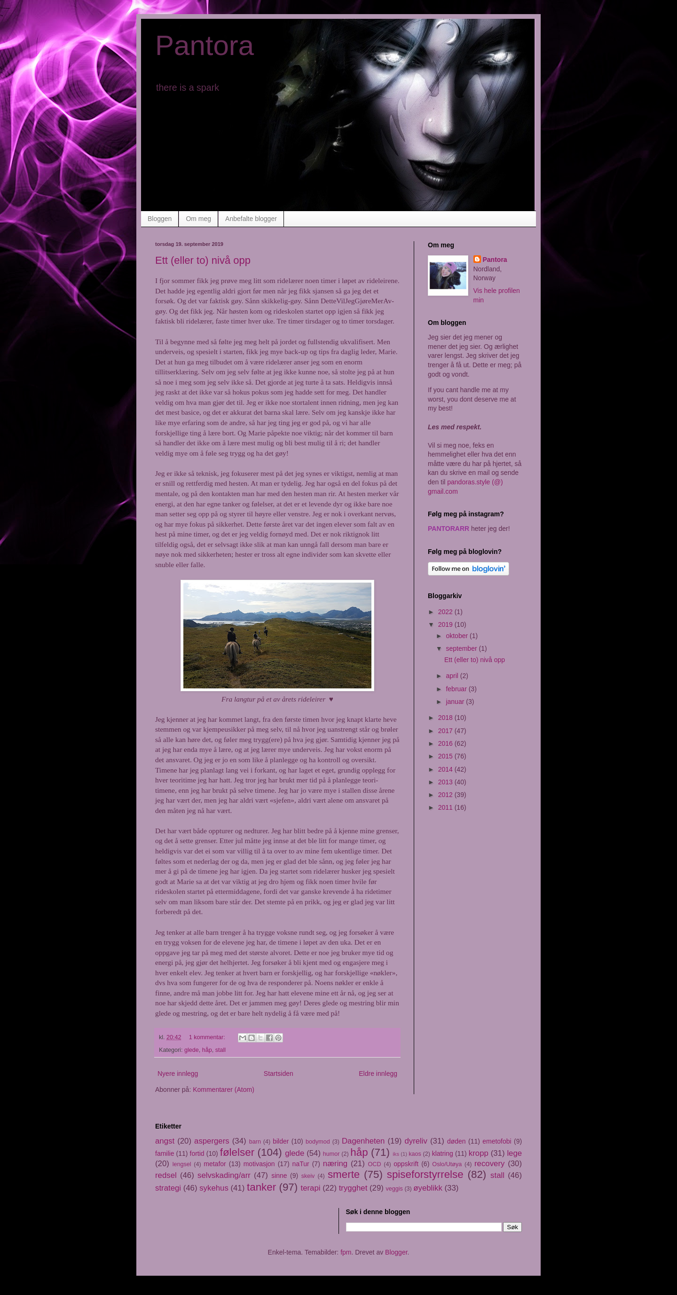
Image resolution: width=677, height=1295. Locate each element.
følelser (237, 1152)
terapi (311, 1188)
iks (396, 1154)
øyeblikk (427, 1188)
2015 (446, 756)
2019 (446, 624)
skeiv (308, 1176)
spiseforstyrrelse (425, 1174)
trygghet (353, 1188)
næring (335, 1163)
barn (255, 1141)
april (453, 675)
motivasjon (259, 1164)
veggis (394, 1188)
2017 (446, 730)
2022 (446, 612)
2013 (446, 782)
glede (191, 1050)
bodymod (318, 1141)
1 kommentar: (208, 1037)
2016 (446, 743)
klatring (442, 1153)
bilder (281, 1141)
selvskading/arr (224, 1175)
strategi (168, 1188)
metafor (215, 1164)
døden (456, 1141)
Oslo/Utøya (447, 1164)
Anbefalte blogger (251, 218)
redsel (166, 1175)
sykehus (213, 1188)
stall (220, 1050)
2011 (446, 807)
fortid (197, 1153)
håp (207, 1050)
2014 (446, 769)
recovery (489, 1163)
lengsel (182, 1164)
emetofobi (496, 1141)
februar (457, 689)
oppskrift (406, 1164)
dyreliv (415, 1141)
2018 (446, 717)
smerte (344, 1174)
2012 (446, 794)
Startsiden (278, 1073)
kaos (415, 1154)
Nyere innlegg (177, 1073)
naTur (300, 1164)
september (462, 648)
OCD (374, 1164)
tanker (261, 1187)
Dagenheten (363, 1141)
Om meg (198, 218)
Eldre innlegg (378, 1073)
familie (164, 1153)
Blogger (396, 1252)
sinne (279, 1175)
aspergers (211, 1141)
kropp (478, 1153)
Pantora (204, 45)
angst (164, 1141)
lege (514, 1153)
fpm (345, 1252)
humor (331, 1154)
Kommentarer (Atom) (223, 1089)
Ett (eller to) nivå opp (203, 260)
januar (456, 701)
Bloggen (160, 218)
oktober (458, 636)
